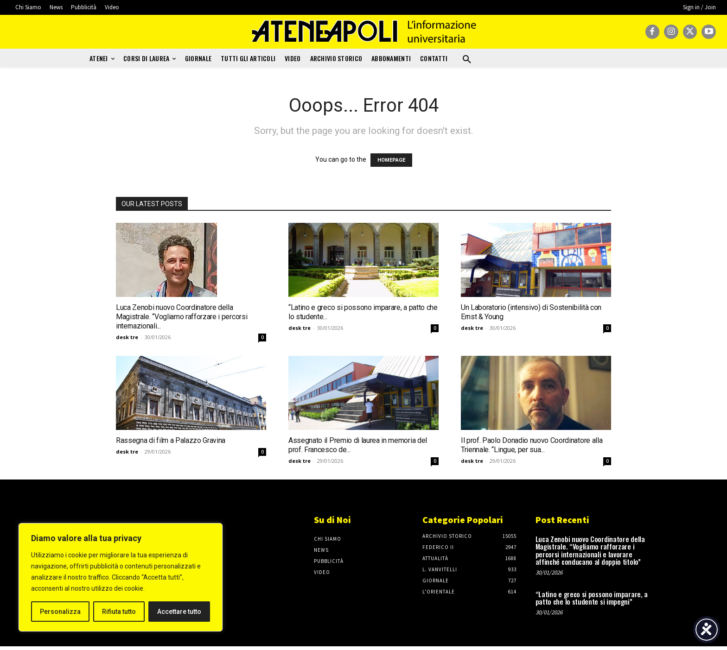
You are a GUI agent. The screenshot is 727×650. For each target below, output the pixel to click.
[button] (467, 60)
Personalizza (60, 611)
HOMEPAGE (391, 160)
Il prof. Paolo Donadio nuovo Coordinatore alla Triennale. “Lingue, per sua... (531, 445)
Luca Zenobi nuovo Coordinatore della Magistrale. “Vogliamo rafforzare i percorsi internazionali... (181, 316)
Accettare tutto (179, 611)
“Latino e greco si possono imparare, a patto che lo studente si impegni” (592, 598)
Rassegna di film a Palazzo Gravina (170, 440)
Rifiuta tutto (119, 611)
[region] (121, 577)
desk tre (127, 337)
